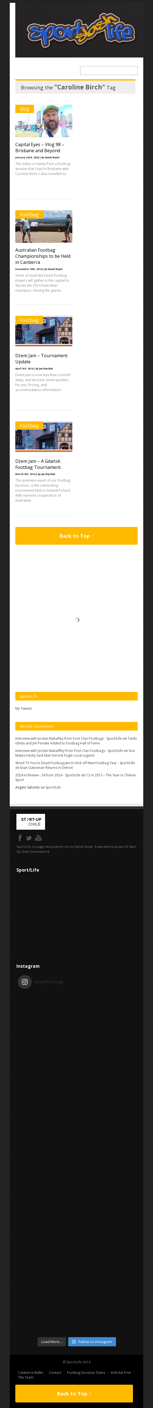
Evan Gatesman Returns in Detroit (46, 767)
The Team (26, 1377)
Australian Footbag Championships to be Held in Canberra (42, 256)
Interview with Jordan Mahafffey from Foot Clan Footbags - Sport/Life (69, 750)
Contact (55, 1372)
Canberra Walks (30, 1372)
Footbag (29, 214)
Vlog (24, 109)
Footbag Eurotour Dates (86, 1372)
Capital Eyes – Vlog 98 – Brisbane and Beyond (39, 147)
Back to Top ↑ (76, 535)
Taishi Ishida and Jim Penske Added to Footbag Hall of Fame (76, 741)
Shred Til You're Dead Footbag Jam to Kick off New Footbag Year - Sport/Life (75, 763)
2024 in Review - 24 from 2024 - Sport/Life (47, 775)
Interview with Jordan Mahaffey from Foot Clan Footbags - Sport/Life (68, 738)
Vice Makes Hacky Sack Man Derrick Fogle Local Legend (75, 753)
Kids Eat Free (121, 1372)
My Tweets (23, 708)
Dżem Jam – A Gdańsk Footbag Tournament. (38, 464)
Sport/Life (53, 787)
